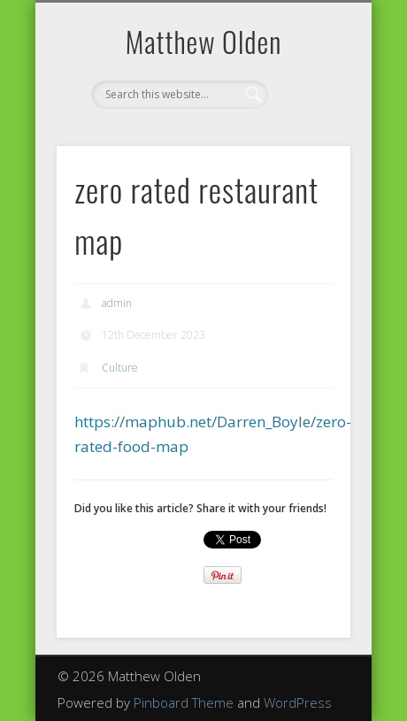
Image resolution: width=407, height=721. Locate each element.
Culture (120, 367)
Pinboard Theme (184, 702)
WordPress (298, 702)
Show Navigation (307, 158)
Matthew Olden (204, 41)
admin (117, 303)
